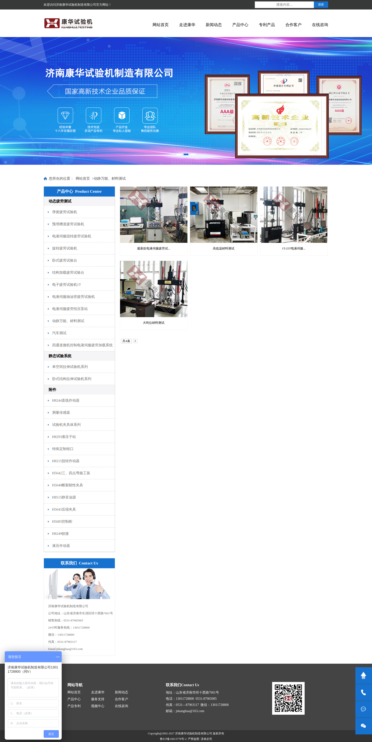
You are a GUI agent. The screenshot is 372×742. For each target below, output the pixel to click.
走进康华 (187, 25)
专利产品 (267, 25)
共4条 (126, 341)
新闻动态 (214, 25)
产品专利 (74, 706)
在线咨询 (320, 25)
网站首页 (161, 25)
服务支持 (97, 699)
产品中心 (240, 25)
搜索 (321, 4)
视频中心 (97, 706)
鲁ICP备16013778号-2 (173, 739)
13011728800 (363, 692)
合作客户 (293, 25)
